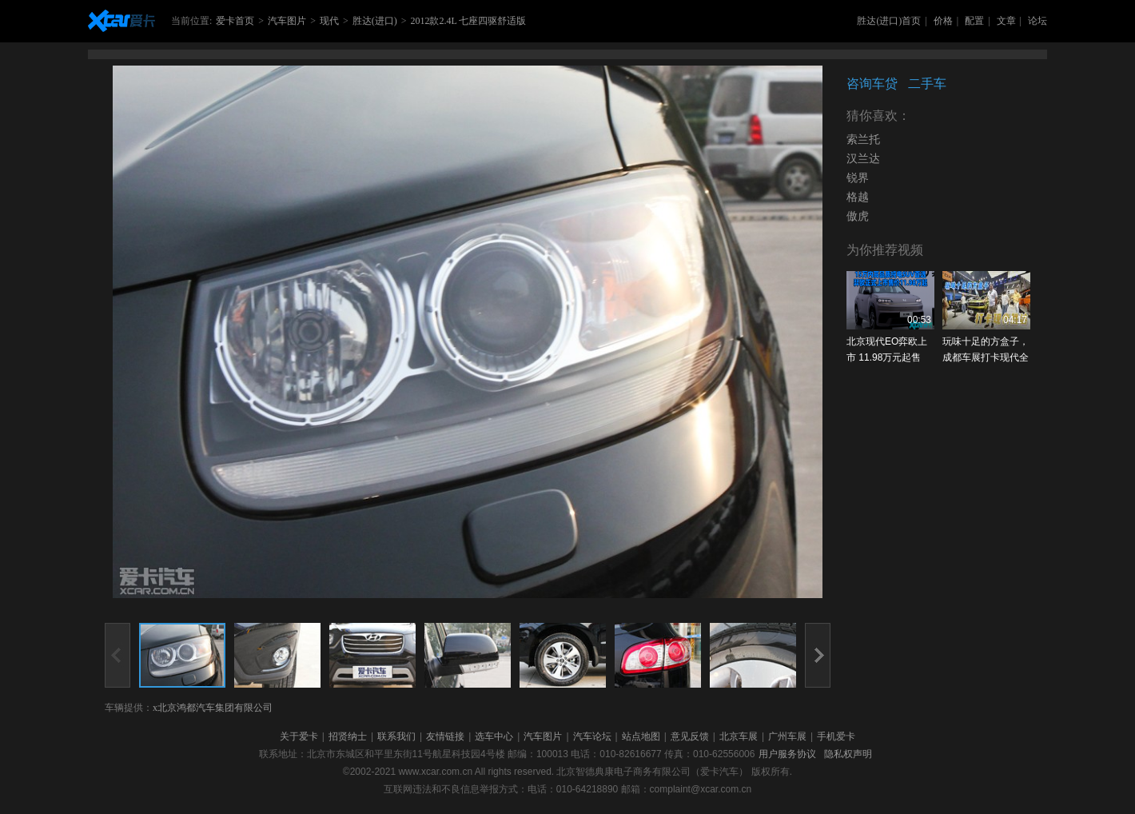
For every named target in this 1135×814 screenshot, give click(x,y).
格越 (857, 197)
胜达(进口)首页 (889, 20)
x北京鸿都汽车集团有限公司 (213, 707)
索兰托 (863, 140)
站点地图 (641, 736)
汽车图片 (287, 20)
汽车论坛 (592, 736)
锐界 (857, 178)
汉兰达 (863, 159)
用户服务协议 (787, 754)
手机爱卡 (836, 736)
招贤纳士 (348, 736)
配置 (974, 20)
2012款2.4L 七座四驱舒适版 (468, 20)
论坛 (1037, 20)
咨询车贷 (872, 83)
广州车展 (787, 736)
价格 (943, 20)
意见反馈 (690, 736)
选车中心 (494, 736)
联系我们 (396, 736)
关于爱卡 (299, 736)
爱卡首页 (235, 20)
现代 (329, 20)
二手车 (927, 83)
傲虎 (857, 216)
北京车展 (738, 736)
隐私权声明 (848, 754)
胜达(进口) (374, 20)
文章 (1006, 20)
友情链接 (445, 736)
